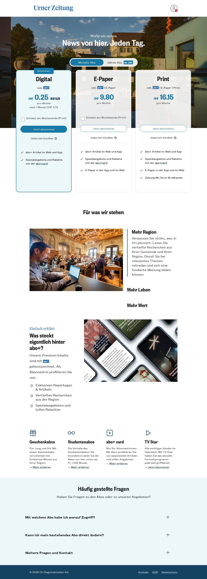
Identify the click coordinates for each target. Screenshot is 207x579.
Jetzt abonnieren (158, 467)
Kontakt (143, 572)
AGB (155, 572)
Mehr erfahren (42, 467)
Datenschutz (169, 572)
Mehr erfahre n (80, 467)
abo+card (42, 163)
